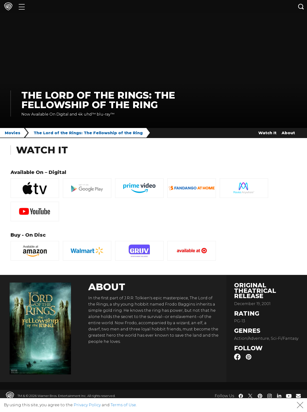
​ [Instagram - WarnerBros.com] (269, 396)
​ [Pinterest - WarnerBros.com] (260, 396)
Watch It (267, 133)
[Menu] (21, 6)
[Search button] (301, 6)
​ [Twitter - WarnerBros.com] (250, 396)
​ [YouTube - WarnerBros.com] (289, 396)
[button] (300, 405)
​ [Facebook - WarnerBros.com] (241, 396)
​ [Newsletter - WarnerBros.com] (298, 395)
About (288, 133)
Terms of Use (123, 405)
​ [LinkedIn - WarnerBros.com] (279, 395)
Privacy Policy (87, 405)
